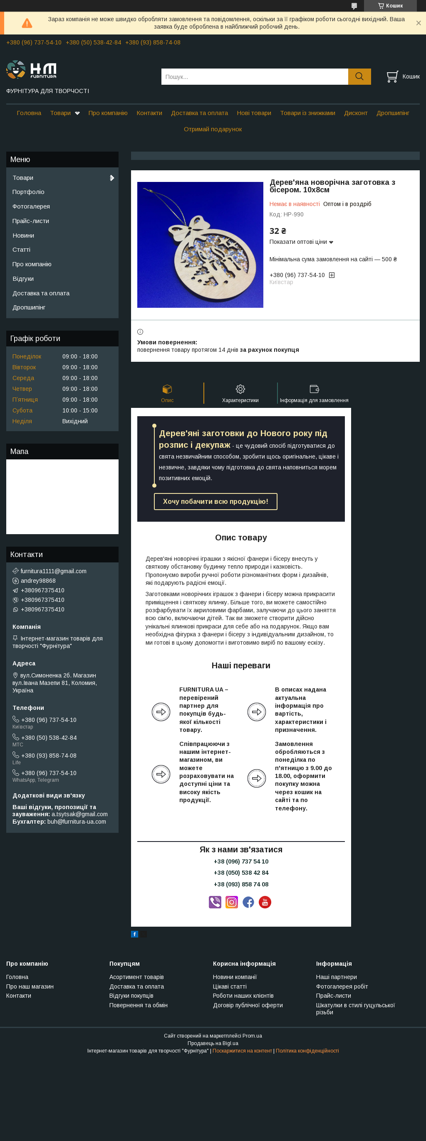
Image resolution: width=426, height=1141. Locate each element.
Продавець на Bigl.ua (213, 1043)
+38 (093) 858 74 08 (241, 884)
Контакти (149, 112)
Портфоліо (28, 191)
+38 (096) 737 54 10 (241, 861)
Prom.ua (252, 1036)
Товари (60, 112)
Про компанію (108, 112)
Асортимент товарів (136, 977)
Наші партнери (336, 977)
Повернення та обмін (138, 1005)
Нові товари (254, 112)
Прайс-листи (30, 220)
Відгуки (23, 278)
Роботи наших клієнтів (243, 995)
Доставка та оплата (199, 112)
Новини (23, 235)
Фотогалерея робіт (342, 986)
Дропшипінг (392, 112)
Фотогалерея (31, 206)
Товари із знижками (307, 112)
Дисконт (356, 112)
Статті (21, 249)
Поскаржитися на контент (242, 1051)
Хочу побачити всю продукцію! (215, 501)
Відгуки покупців (131, 995)
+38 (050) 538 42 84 (241, 872)
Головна (29, 112)
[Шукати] (359, 77)
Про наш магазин (30, 986)
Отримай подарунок (213, 129)
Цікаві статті (230, 986)
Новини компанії (235, 977)
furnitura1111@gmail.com (54, 571)
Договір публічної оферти (248, 1005)
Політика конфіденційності (307, 1051)
